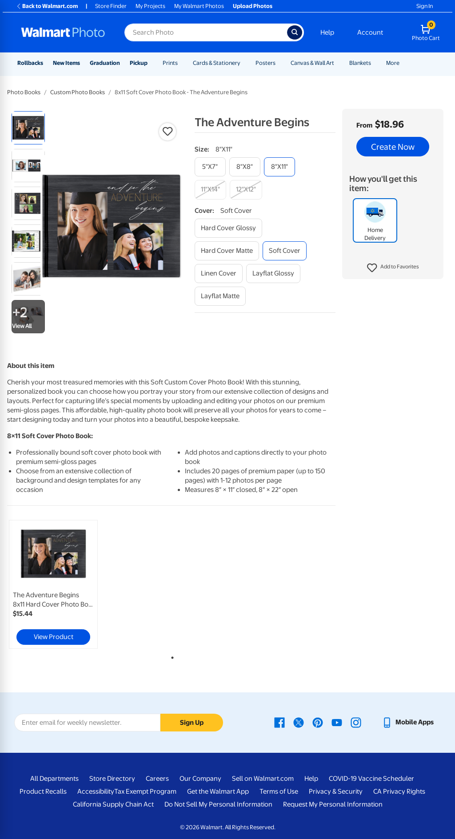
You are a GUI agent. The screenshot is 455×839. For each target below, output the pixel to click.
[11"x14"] (210, 189)
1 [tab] (170, 655)
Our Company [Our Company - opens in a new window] (200, 779)
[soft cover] (285, 250)
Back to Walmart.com (47, 6)
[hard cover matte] (227, 250)
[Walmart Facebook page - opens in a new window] (279, 722)
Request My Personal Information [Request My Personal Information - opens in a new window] (333, 804)
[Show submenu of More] (403, 63)
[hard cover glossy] (228, 228)
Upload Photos (252, 6)
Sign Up (192, 723)
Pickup (139, 63)
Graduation (105, 63)
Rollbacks (30, 63)
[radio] (28, 127)
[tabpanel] (62, 584)
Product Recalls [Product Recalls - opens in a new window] (43, 791)
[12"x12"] (246, 189)
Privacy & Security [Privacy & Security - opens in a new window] (336, 791)
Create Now (393, 147)
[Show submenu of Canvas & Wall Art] (338, 63)
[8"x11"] (279, 166)
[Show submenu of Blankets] (375, 63)
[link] (53, 584)
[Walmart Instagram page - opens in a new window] (356, 722)
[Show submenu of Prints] (181, 63)
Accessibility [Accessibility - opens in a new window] (95, 791)
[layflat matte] (220, 296)
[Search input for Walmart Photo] (205, 32)
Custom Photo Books (77, 92)
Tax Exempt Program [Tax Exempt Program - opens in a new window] (145, 791)
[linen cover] (219, 273)
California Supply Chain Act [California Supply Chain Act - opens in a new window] (113, 804)
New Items (66, 63)
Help (327, 32)
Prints (170, 63)
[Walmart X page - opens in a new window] (298, 722)
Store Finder (111, 6)
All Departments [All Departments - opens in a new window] (54, 779)
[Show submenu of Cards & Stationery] (244, 63)
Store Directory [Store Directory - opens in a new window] (112, 779)
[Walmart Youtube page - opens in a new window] (336, 722)
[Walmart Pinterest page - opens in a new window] (317, 722)
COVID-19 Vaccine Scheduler (371, 779)
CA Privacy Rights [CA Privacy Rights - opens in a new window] (399, 791)
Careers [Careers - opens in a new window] (157, 779)
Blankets (360, 63)
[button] (393, 268)
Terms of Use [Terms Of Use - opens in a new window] (278, 791)
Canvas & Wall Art (312, 63)
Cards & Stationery (216, 63)
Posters (265, 63)
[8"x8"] (244, 166)
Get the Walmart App (218, 791)
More (392, 63)
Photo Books (23, 92)
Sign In (424, 6)
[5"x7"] (210, 166)
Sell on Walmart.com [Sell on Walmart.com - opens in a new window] (263, 779)
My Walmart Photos (199, 6)
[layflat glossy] (273, 273)
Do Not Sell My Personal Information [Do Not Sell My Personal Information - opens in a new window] (218, 804)
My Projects (150, 6)
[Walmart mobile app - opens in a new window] (408, 722)
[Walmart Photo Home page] (63, 32)
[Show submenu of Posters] (279, 63)
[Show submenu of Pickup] (151, 63)
